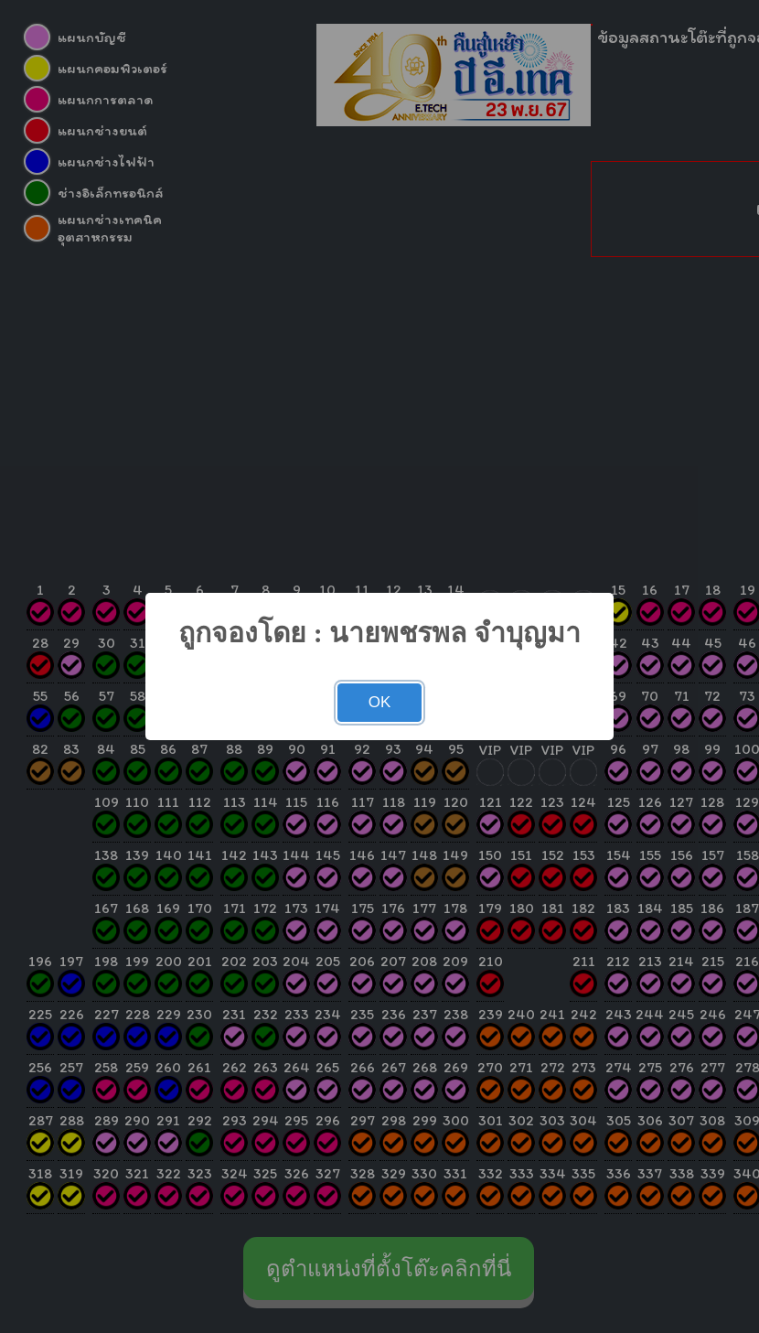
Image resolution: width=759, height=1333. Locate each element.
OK (380, 702)
